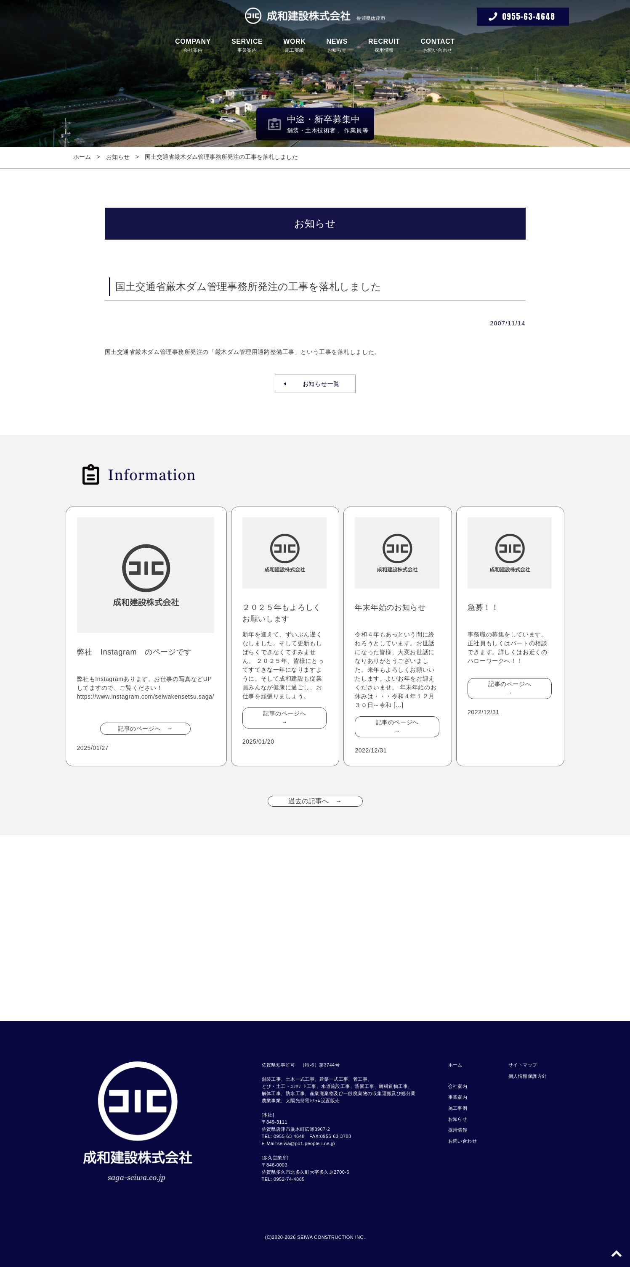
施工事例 (458, 1108)
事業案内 (247, 45)
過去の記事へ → (315, 801)
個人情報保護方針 (527, 1076)
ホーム (82, 156)
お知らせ (337, 45)
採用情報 (384, 45)
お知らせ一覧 (318, 383)
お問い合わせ (437, 45)
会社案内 (193, 45)
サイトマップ (522, 1064)
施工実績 (294, 45)
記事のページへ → (145, 728)
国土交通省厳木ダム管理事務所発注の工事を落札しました (221, 156)
